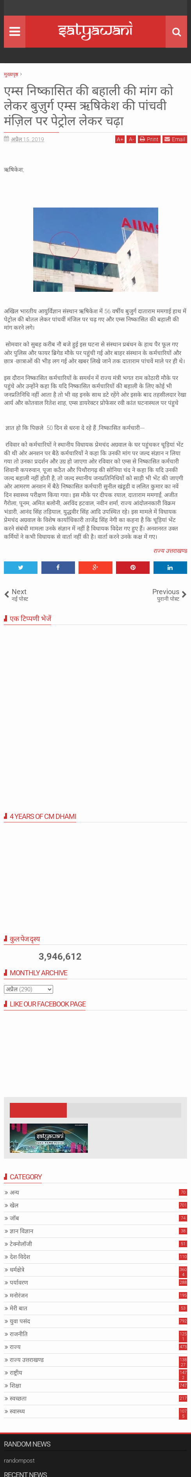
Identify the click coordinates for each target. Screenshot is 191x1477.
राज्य (15, 1347)
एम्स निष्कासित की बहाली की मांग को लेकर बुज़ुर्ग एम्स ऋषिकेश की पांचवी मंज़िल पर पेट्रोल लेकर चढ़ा (88, 105)
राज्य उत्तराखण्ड (170, 550)
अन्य (14, 1192)
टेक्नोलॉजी (21, 1244)
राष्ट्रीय (16, 1372)
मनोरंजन (19, 1295)
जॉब (14, 1218)
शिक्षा (15, 1385)
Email (174, 139)
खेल (14, 1205)
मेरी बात (18, 1308)
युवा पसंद (20, 1321)
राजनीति (19, 1334)
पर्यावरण (19, 1282)
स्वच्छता (18, 1398)
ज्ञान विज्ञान (21, 1231)
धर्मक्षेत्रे (17, 1269)
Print (149, 139)
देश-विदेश (20, 1256)
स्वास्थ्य (17, 1411)
